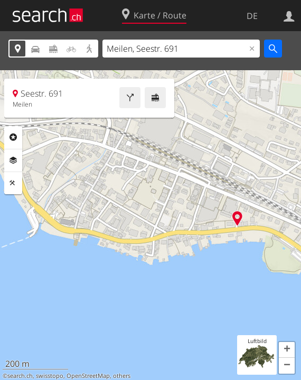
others (121, 375)
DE (252, 16)
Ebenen (13, 160)
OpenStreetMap (88, 375)
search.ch (20, 375)
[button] (287, 350)
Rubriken (13, 137)
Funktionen (13, 183)
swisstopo (49, 375)
